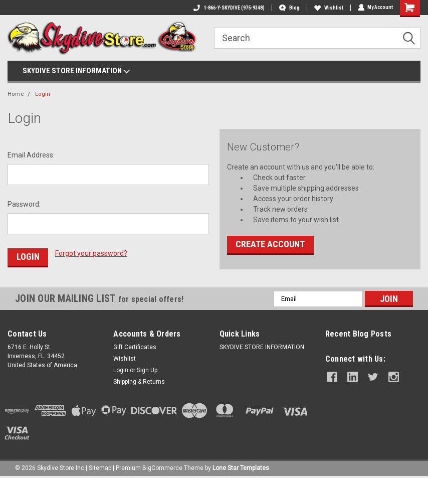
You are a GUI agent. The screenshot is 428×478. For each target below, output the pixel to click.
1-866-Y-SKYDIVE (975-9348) (228, 8)
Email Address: (31, 155)
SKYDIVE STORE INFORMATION (76, 71)
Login (42, 94)
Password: (24, 204)
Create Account (270, 244)
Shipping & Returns (139, 381)
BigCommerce (162, 467)
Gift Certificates (134, 347)
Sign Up (147, 370)
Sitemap (100, 467)
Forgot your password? (91, 253)
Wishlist (328, 8)
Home (16, 94)
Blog (289, 8)
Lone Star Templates (240, 467)
